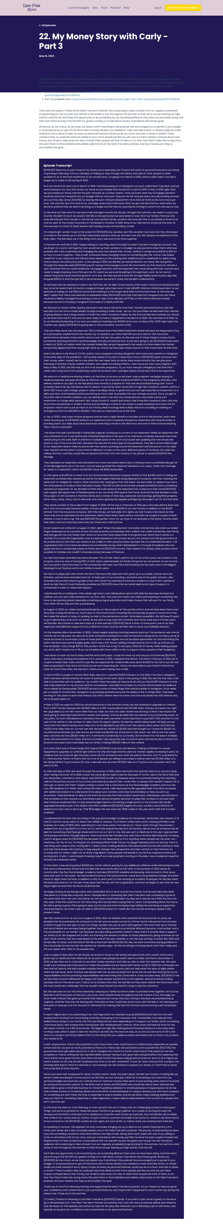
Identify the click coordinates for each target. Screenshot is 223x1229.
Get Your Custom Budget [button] (182, 7)
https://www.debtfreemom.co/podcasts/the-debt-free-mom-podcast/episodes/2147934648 (125, 99)
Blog (126, 7)
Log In (157, 7)
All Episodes (49, 25)
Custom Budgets (78, 7)
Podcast (115, 7)
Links (94, 7)
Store (103, 7)
